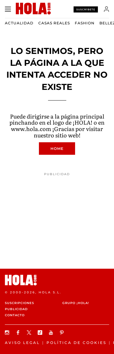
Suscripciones (19, 303)
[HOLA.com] (57, 280)
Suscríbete (85, 9)
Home (57, 148)
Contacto (15, 315)
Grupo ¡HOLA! (75, 303)
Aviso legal (22, 342)
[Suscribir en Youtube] (52, 332)
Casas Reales (54, 23)
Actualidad (19, 23)
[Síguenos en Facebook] (19, 332)
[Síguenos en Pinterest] (63, 332)
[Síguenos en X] (30, 332)
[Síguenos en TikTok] (41, 332)
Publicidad (16, 309)
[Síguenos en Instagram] (8, 332)
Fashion (85, 23)
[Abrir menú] (8, 9)
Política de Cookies (76, 342)
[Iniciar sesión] (106, 9)
